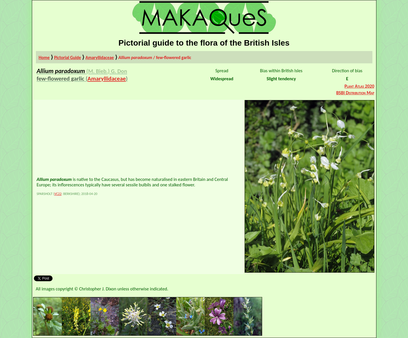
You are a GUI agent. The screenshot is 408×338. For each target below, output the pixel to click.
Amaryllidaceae (100, 57)
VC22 (57, 194)
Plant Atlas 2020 (359, 86)
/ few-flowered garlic (154, 57)
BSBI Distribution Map (355, 92)
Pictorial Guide (67, 57)
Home (44, 57)
